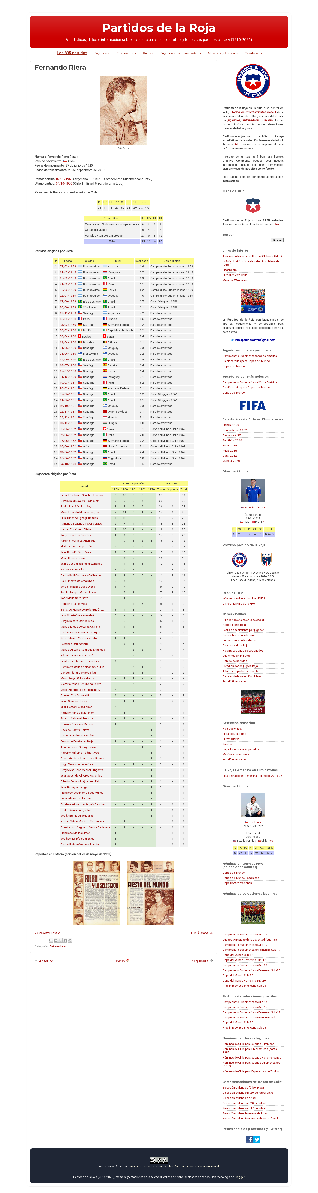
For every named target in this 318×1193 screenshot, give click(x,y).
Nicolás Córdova (255, 507)
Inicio (123, 961)
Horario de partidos (235, 660)
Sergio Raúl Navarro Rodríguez (80, 500)
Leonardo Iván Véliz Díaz (76, 798)
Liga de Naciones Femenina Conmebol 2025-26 (252, 775)
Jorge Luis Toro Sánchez (76, 535)
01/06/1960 (68, 348)
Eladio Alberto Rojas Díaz (76, 546)
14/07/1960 (68, 365)
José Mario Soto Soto (74, 598)
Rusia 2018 (230, 450)
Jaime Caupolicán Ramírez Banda (81, 563)
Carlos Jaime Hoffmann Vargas (80, 632)
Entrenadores (126, 53)
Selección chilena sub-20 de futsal (244, 1103)
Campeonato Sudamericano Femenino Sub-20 (251, 970)
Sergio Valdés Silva (73, 569)
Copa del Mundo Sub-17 (238, 954)
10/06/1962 (68, 446)
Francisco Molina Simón (75, 832)
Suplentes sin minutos (236, 655)
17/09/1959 (68, 301)
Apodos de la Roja (234, 624)
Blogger (239, 1177)
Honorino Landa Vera (74, 603)
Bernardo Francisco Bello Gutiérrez (82, 609)
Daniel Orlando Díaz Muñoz (77, 735)
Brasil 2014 (230, 445)
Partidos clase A (233, 728)
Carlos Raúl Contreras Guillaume (81, 575)
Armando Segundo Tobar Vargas (81, 523)
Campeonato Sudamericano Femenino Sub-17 (251, 949)
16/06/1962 (68, 458)
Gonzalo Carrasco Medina (77, 724)
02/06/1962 (68, 435)
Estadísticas (253, 53)
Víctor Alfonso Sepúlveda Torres (81, 684)
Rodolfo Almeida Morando (77, 712)
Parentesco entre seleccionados (243, 650)
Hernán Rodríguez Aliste (76, 529)
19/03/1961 (68, 382)
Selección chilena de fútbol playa (243, 1087)
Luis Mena (255, 822)
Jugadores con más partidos (180, 53)
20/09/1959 (68, 307)
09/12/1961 (68, 417)
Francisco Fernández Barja (77, 741)
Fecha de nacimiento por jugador (243, 630)
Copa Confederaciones (237, 883)
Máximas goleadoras (236, 754)
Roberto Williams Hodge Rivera (80, 752)
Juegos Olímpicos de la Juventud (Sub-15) (250, 939)
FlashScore (230, 269)
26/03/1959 (68, 289)
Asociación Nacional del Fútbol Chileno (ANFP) (252, 256)
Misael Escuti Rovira (73, 558)
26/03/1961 (68, 388)
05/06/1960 (68, 353)
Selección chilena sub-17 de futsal (244, 1108)
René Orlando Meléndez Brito (79, 638)
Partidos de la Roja (159, 28)
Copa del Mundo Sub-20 (238, 975)
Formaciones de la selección (240, 640)
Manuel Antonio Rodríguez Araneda (83, 649)
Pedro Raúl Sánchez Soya (77, 506)
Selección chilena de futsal (239, 1097)
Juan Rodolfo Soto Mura (76, 552)
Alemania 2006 (232, 435)
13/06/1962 (68, 452)
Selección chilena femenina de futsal (245, 1113)
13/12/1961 (68, 423)
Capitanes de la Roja (235, 645)
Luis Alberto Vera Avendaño (78, 615)
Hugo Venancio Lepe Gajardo (79, 764)
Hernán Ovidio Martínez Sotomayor (82, 821)
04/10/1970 (64, 184)
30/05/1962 (68, 429)
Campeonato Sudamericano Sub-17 (245, 944)
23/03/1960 (68, 324)
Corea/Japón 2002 (235, 430)
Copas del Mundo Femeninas (241, 877)
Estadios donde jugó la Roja (240, 666)
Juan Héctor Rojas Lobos (76, 707)
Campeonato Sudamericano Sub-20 (245, 965)
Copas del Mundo (234, 366)
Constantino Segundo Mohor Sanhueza (85, 827)
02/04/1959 (68, 295)
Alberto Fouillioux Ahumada (78, 540)
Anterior (43, 961)
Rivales (148, 53)
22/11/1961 (68, 411)
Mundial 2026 (231, 460)
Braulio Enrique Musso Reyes (78, 592)
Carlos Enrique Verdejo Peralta (80, 844)
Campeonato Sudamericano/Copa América (250, 355)
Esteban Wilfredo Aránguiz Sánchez (83, 804)
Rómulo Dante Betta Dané (77, 655)
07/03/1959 (64, 179)
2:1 (264, 522)
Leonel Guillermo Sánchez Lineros (82, 495)
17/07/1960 (68, 371)
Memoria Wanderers (235, 280)
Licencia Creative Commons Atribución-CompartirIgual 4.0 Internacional (174, 1166)
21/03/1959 (68, 284)
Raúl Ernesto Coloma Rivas (77, 580)
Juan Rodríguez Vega (74, 787)
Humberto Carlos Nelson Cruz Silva (82, 666)
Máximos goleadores (223, 53)
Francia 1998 (231, 425)
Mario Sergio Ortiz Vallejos (77, 678)
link (237, 144)
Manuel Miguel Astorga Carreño (80, 626)
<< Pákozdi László (47, 933)
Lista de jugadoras (234, 733)
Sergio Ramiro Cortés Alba (77, 621)
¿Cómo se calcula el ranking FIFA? (244, 598)
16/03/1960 (68, 319)
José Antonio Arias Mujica (77, 815)
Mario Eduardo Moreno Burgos (80, 512)
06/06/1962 (68, 440)
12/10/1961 (68, 405)
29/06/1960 (68, 359)
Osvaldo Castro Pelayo (75, 729)
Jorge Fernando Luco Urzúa (78, 586)
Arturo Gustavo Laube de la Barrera (82, 758)
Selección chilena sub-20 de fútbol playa (248, 1092)
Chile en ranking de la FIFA (239, 603)
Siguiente (202, 961)
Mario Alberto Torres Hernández (80, 689)
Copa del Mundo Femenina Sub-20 (244, 980)
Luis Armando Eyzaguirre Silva (79, 518)
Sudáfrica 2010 (232, 440)
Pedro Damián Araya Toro (77, 810)
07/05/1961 (68, 394)
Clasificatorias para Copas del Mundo (246, 361)
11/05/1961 (68, 400)
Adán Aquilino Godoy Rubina (78, 747)
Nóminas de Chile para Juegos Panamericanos (252, 1057)
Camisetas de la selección (239, 635)
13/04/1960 (68, 342)
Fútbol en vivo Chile (235, 275)
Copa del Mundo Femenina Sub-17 (244, 960)
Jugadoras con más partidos (241, 749)
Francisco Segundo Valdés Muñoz (82, 792)
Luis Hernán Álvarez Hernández (80, 661)
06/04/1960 (68, 336)
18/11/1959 (68, 313)
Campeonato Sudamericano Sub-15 (245, 934)
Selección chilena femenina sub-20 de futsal (250, 1118)
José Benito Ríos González (77, 838)
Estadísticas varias (234, 681)
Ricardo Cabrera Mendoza (77, 718)
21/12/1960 (68, 377)
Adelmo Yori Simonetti (75, 695)
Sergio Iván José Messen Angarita (82, 770)
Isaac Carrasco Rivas (74, 701)
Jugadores (102, 53)
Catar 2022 (230, 455)
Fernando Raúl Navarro (75, 644)
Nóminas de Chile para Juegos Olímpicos (248, 1043)
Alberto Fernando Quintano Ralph (81, 781)
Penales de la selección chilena (242, 676)
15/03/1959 (68, 278)
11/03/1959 (68, 272)
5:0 (271, 840)
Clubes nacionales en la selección (244, 619)
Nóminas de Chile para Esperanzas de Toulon (251, 1071)
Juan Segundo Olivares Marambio (81, 775)
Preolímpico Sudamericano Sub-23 (244, 985)
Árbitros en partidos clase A (240, 671)
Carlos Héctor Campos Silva (78, 672)
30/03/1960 (68, 330)
